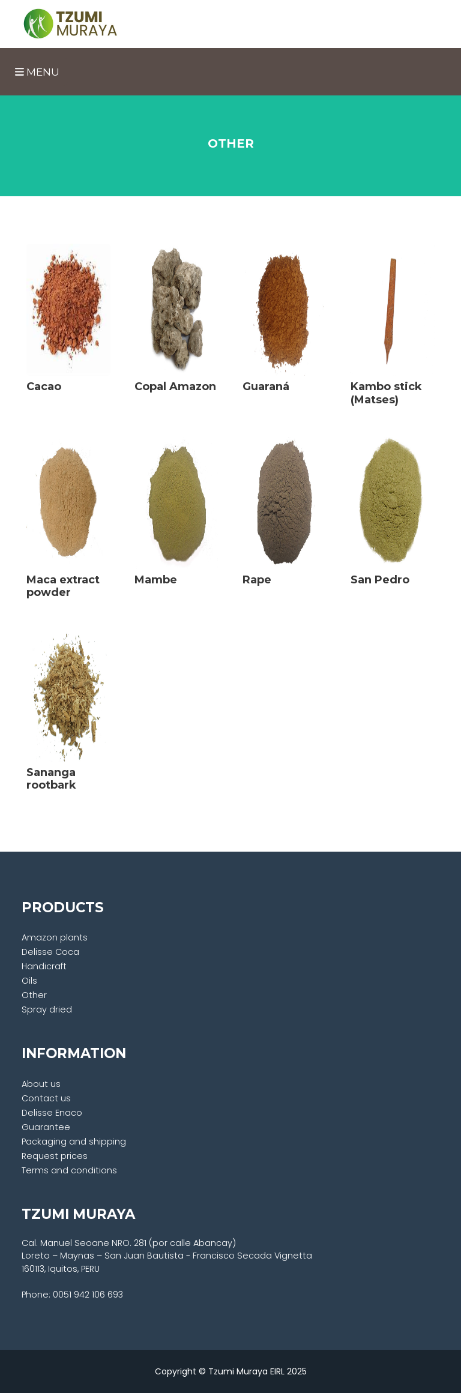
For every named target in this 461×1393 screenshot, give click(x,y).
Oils (29, 981)
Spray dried (47, 1009)
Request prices (55, 1156)
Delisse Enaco (52, 1113)
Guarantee (46, 1127)
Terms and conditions (69, 1170)
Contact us (46, 1098)
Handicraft (44, 966)
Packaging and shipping (74, 1142)
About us (41, 1084)
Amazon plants (55, 937)
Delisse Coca (50, 952)
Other (34, 995)
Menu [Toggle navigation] (37, 72)
